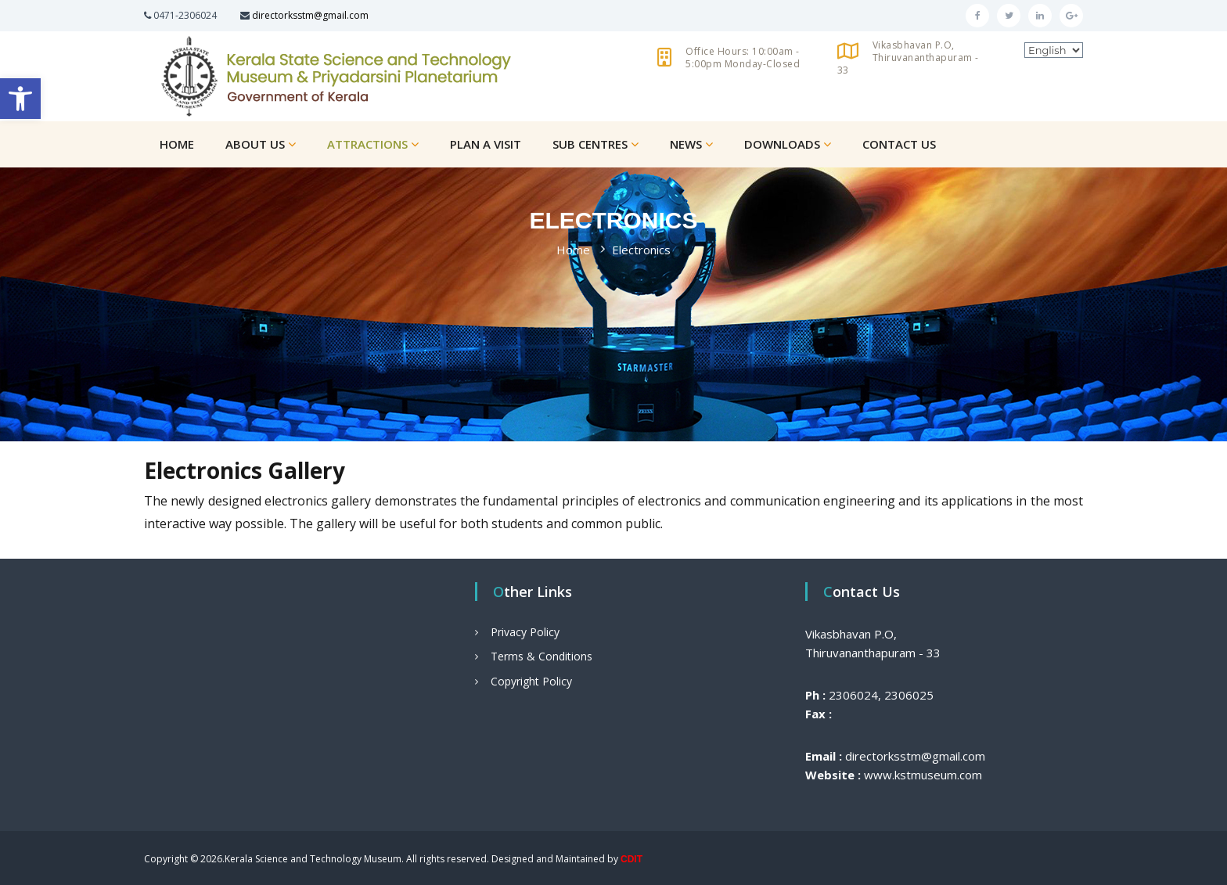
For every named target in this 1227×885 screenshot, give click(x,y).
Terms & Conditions (541, 656)
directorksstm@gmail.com (310, 15)
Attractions (367, 144)
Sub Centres (590, 144)
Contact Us (899, 144)
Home (177, 144)
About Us (255, 144)
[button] (20, 98)
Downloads (782, 144)
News (686, 144)
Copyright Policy (531, 681)
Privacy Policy (525, 631)
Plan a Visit (485, 144)
